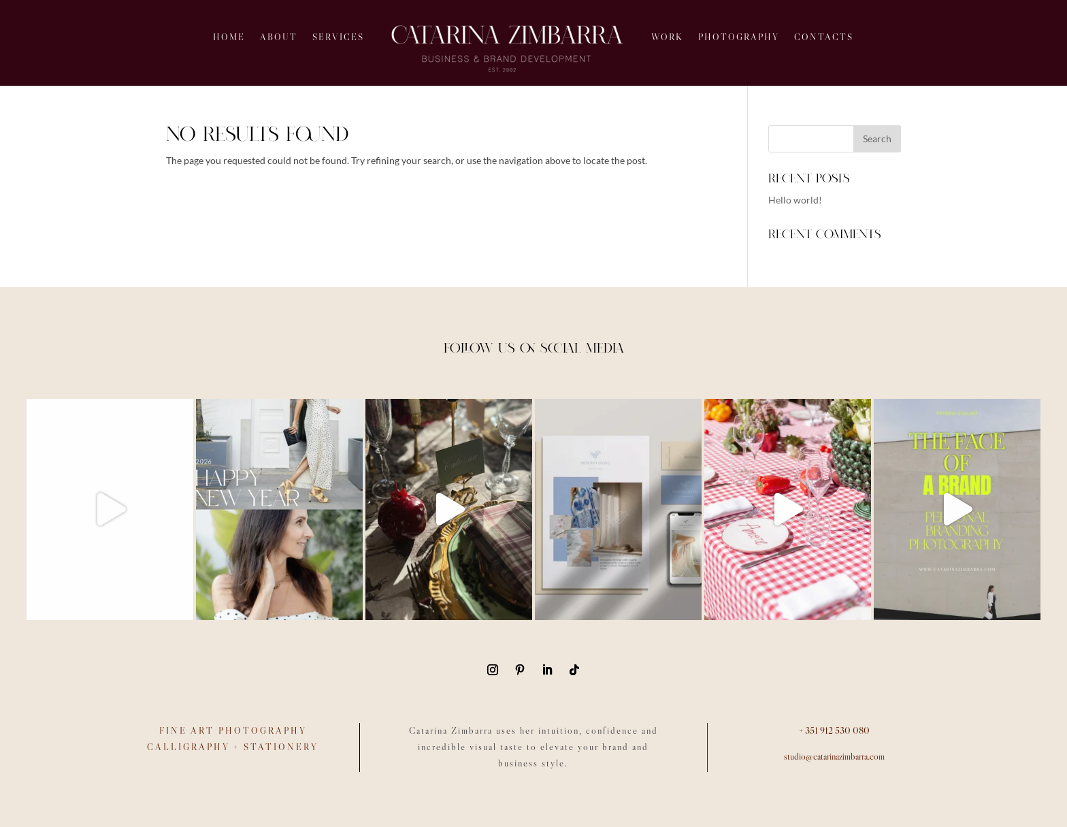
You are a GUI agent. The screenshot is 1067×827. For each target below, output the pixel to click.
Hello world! (795, 200)
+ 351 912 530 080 (834, 730)
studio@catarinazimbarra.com (834, 756)
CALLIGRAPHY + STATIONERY (232, 746)
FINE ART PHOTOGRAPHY (233, 730)
